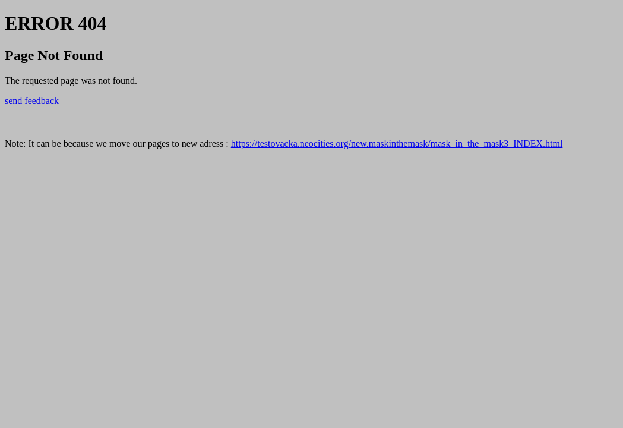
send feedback (32, 101)
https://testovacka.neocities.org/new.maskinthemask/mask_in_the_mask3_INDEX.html (397, 144)
